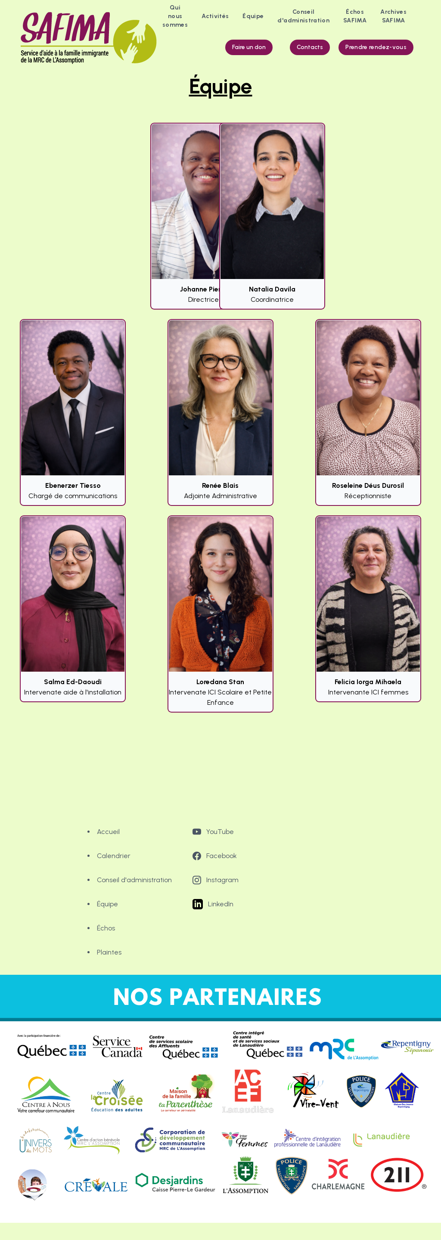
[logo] (90, 38)
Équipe (107, 904)
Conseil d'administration (134, 880)
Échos (106, 928)
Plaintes (109, 952)
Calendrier (113, 856)
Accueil (108, 832)
